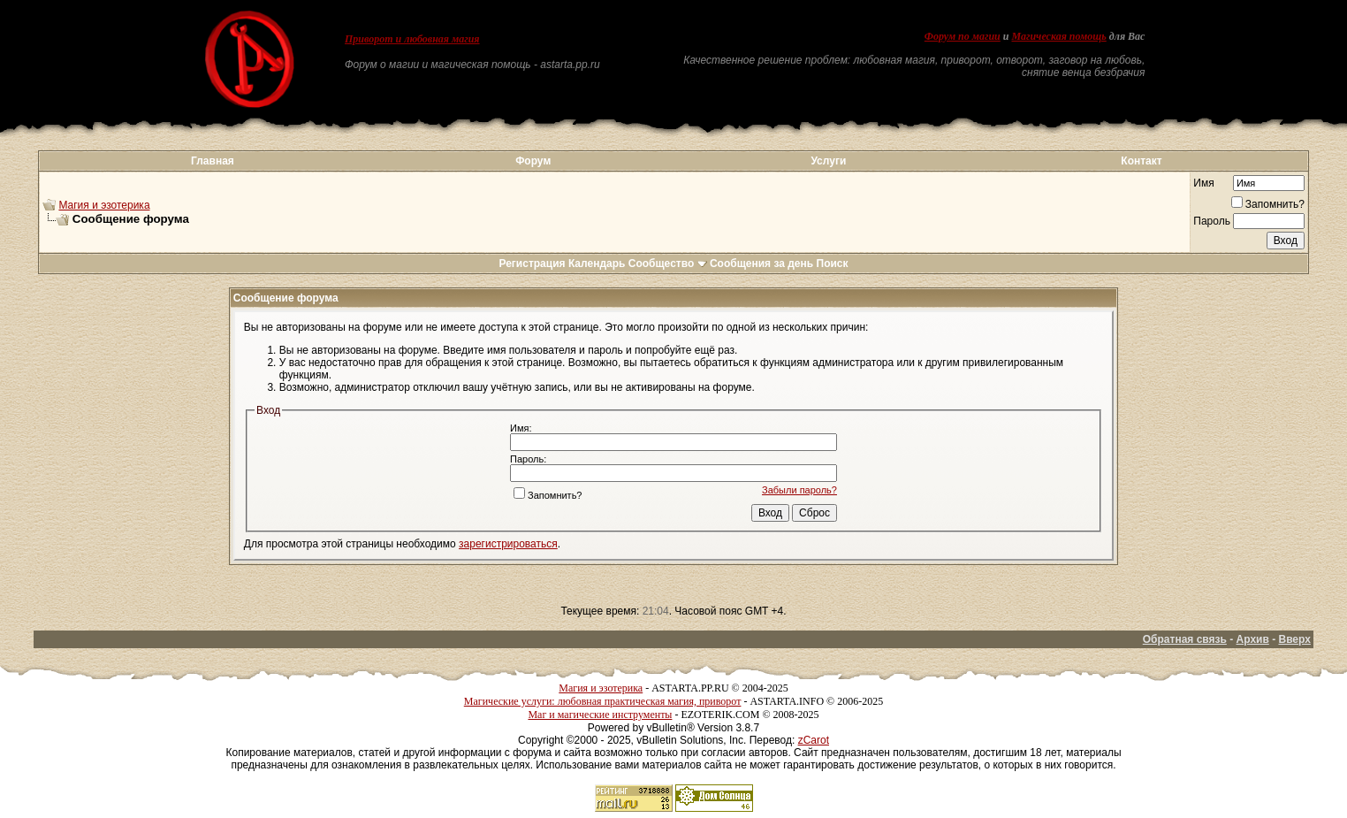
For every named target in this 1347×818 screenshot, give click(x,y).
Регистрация (531, 263)
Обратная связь (1185, 639)
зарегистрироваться (508, 544)
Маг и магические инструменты (600, 714)
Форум (533, 161)
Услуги (828, 161)
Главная (212, 161)
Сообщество (667, 263)
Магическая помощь (1058, 36)
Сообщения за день (761, 263)
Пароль (1211, 221)
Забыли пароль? (799, 490)
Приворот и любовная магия (412, 39)
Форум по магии (963, 36)
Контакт (1141, 161)
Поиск (833, 263)
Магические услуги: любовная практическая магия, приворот (603, 701)
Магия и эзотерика (103, 205)
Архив (1253, 639)
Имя (1203, 183)
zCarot (813, 740)
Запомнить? (1268, 204)
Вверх (1294, 639)
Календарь (597, 263)
